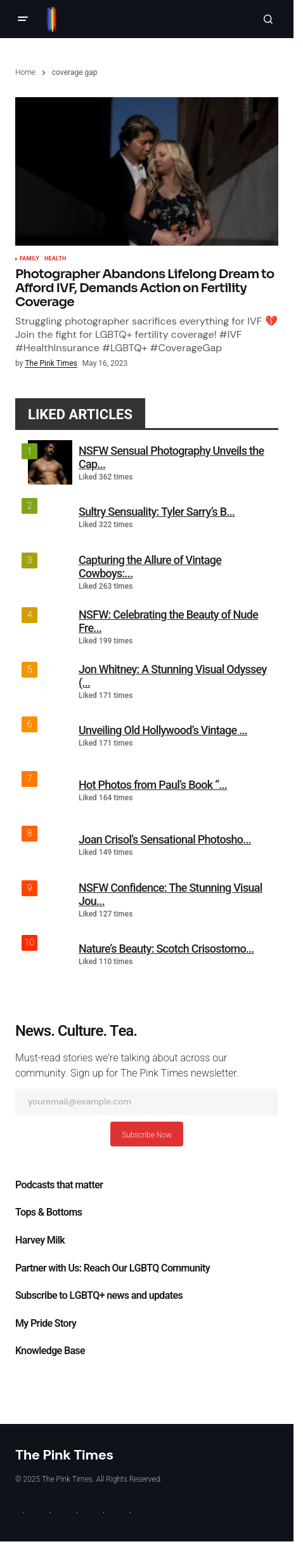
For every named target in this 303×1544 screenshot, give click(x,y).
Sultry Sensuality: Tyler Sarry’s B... (157, 511)
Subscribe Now (147, 1135)
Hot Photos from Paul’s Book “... (153, 784)
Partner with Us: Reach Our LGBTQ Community (112, 1268)
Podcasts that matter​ (59, 1185)
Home (25, 72)
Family (29, 259)
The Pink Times (64, 1455)
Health (55, 259)
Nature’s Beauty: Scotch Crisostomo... (166, 948)
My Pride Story (45, 1323)
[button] (22, 19)
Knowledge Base (50, 1351)
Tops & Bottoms (48, 1212)
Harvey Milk (40, 1240)
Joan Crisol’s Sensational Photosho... (165, 839)
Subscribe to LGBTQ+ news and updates (99, 1295)
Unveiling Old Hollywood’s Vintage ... (163, 730)
